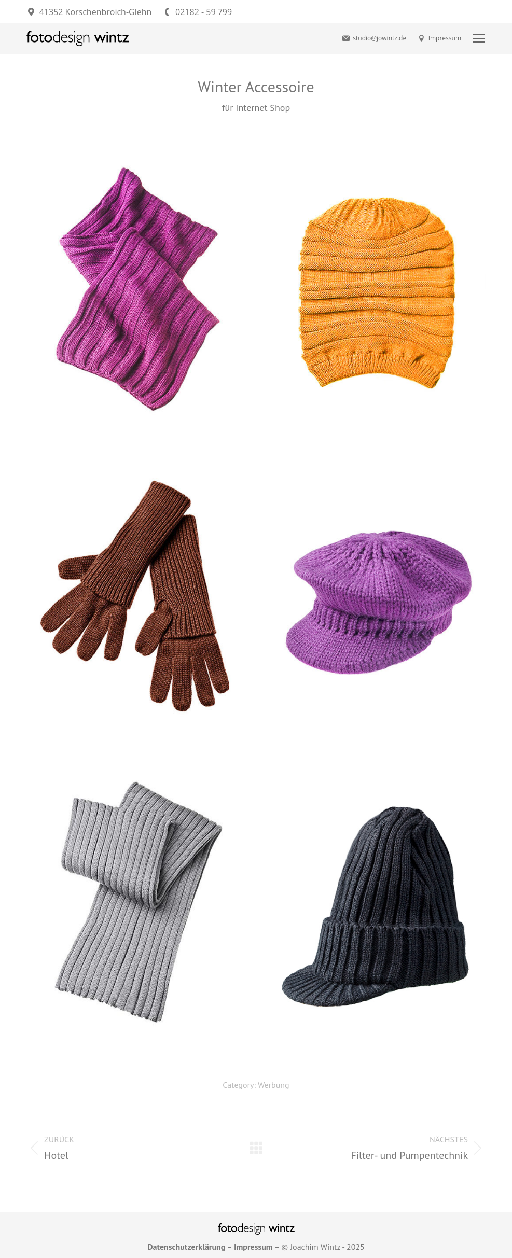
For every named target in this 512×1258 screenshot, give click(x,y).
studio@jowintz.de (373, 38)
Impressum (439, 38)
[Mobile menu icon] (479, 38)
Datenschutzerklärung (186, 1246)
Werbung (273, 1085)
